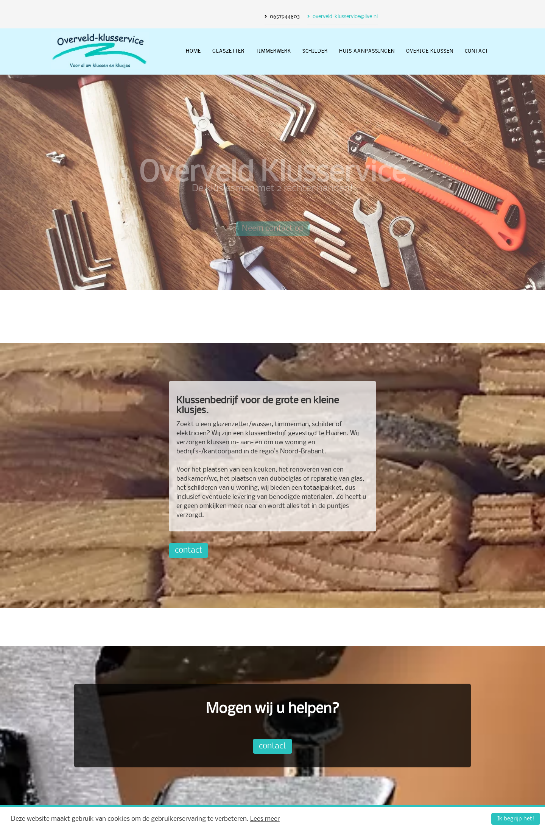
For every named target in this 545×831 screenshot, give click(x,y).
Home (193, 51)
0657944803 (285, 17)
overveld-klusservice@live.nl (345, 17)
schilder (315, 51)
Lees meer (265, 819)
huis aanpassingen (367, 51)
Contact (476, 51)
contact (188, 550)
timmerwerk (273, 51)
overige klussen (429, 51)
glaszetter (228, 51)
